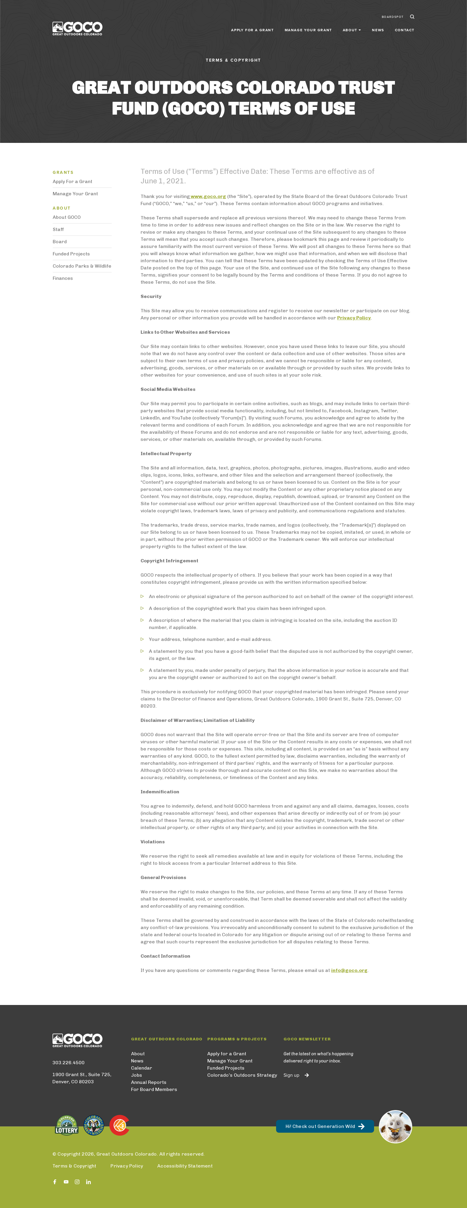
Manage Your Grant (308, 27)
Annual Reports (148, 1082)
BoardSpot (393, 14)
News (378, 27)
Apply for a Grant (252, 27)
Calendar (141, 1068)
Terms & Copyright (74, 1166)
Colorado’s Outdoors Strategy (242, 1075)
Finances (63, 278)
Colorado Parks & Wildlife (82, 266)
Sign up (291, 1075)
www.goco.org (208, 196)
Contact (405, 27)
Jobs (136, 1075)
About (138, 1053)
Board (60, 241)
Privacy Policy (354, 318)
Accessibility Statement (185, 1166)
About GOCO (67, 217)
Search (412, 14)
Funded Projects (71, 254)
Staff (58, 229)
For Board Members (154, 1089)
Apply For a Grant (72, 181)
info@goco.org (349, 970)
